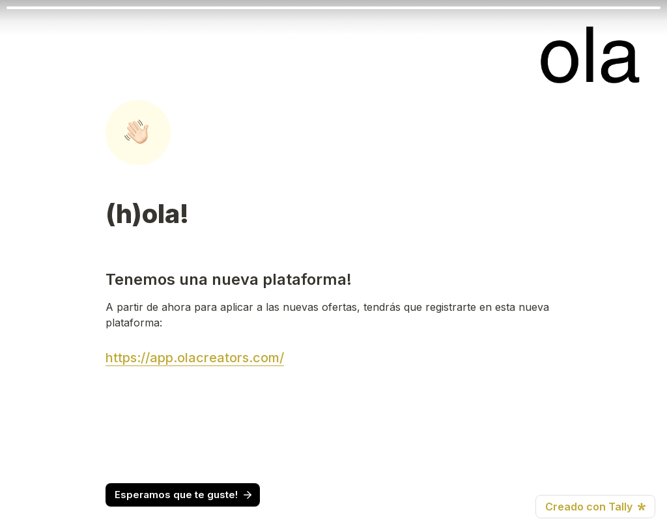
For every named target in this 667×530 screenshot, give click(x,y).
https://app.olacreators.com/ (195, 357)
